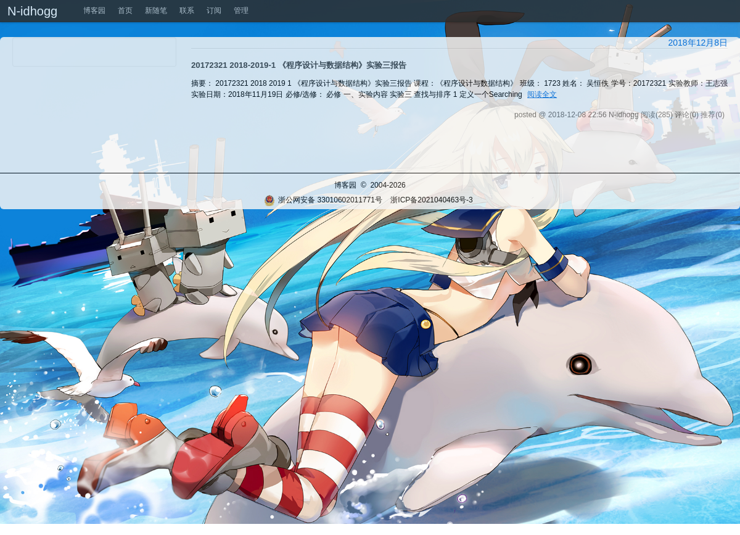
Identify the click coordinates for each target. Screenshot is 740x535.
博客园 (94, 10)
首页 (125, 10)
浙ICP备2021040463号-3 (431, 200)
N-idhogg (32, 11)
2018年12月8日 (698, 43)
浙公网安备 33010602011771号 (323, 200)
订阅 (214, 10)
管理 (241, 10)
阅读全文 (542, 94)
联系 (186, 10)
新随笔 (156, 10)
